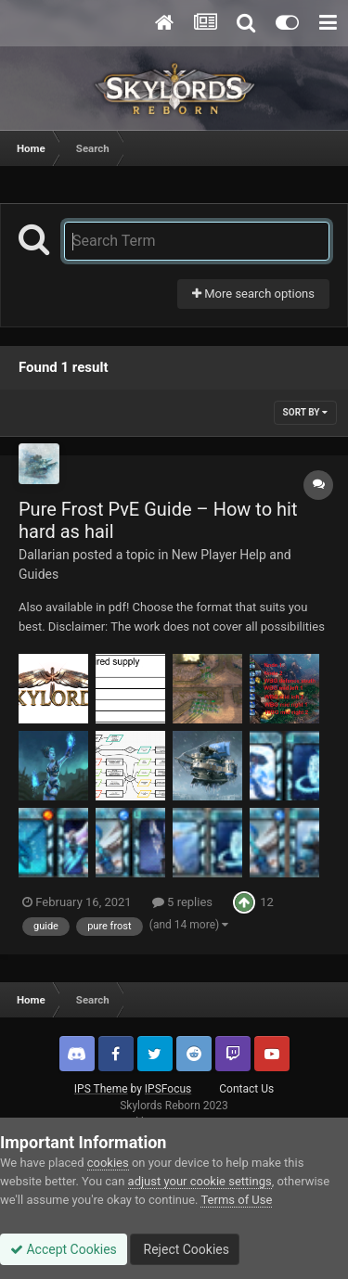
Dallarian (44, 554)
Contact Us (246, 1088)
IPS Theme (101, 1088)
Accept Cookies (63, 1249)
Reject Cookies (184, 1249)
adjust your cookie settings (200, 1181)
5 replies (182, 902)
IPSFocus (168, 1088)
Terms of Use (236, 1200)
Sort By (305, 412)
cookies (108, 1163)
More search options (253, 294)
